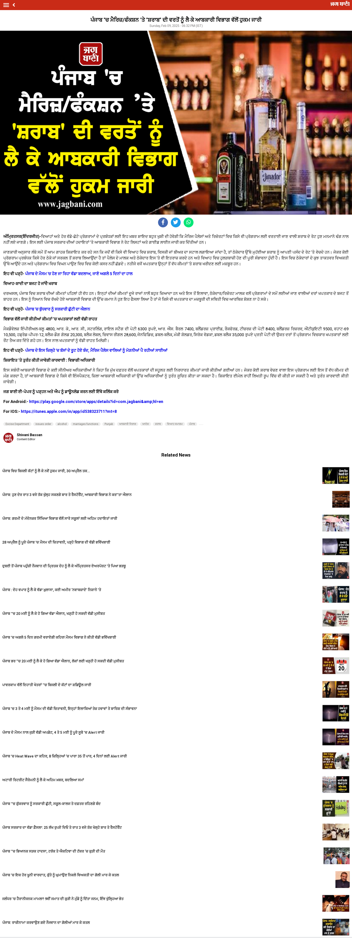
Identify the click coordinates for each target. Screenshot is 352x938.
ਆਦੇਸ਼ (145, 424)
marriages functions (85, 424)
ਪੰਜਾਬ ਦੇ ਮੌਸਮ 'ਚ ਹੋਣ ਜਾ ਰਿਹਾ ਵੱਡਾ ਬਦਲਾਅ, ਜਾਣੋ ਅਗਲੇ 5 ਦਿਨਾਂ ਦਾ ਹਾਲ (78, 273)
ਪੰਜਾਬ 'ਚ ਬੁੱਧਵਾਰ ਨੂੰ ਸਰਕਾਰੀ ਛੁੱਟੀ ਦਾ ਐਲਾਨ (57, 309)
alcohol (62, 424)
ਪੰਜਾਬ (192, 424)
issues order (43, 424)
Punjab (109, 424)
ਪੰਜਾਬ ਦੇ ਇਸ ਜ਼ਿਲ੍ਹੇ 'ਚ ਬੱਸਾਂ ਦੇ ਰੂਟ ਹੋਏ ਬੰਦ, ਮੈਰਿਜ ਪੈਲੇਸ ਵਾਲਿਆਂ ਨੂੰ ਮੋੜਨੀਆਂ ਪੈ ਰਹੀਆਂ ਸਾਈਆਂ (96, 350)
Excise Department (17, 424)
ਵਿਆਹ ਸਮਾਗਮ (175, 424)
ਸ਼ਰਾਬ (158, 424)
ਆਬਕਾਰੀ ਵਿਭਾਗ (127, 424)
